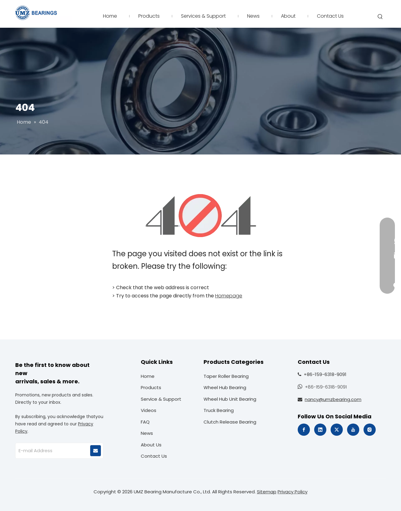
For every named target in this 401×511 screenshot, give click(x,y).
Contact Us (154, 456)
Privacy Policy (292, 491)
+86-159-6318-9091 (326, 387)
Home (147, 376)
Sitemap (266, 491)
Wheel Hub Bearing (225, 387)
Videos (148, 410)
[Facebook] (304, 430)
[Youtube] (353, 430)
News (147, 433)
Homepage (228, 295)
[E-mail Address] (52, 450)
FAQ (145, 422)
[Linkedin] (320, 430)
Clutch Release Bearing (230, 422)
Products (151, 387)
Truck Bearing (219, 410)
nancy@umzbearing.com (333, 399)
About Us (151, 445)
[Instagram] (370, 430)
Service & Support (161, 399)
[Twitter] (337, 430)
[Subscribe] (95, 450)
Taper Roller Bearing (226, 376)
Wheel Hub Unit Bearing (230, 399)
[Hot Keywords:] (380, 16)
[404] (200, 215)
